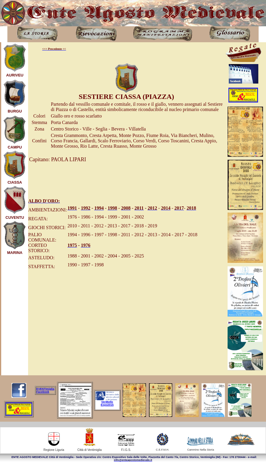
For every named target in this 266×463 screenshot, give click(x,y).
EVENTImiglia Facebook (45, 390)
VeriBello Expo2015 (107, 403)
